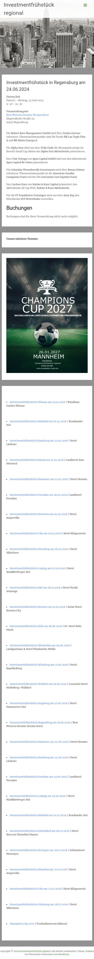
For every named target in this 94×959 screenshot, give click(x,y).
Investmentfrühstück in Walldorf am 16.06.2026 (38, 683)
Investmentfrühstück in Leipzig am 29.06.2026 (38, 795)
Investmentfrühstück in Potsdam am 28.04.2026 (38, 494)
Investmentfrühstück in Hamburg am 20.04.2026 (39, 440)
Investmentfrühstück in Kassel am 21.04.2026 (37, 459)
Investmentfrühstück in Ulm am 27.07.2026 (35, 888)
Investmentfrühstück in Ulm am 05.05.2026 (35, 533)
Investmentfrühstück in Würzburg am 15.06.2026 (39, 664)
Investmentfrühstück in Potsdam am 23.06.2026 (38, 776)
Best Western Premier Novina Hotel (27, 114)
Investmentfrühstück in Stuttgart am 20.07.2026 (38, 850)
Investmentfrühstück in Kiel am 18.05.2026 (35, 587)
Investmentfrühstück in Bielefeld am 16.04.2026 (38, 421)
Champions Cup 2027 (22, 923)
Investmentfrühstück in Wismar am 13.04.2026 (37, 402)
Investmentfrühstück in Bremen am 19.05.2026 (37, 606)
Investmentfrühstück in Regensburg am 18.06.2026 (40, 722)
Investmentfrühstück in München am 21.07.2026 (38, 869)
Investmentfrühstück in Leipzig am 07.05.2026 (37, 568)
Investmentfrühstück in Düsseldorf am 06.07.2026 (39, 830)
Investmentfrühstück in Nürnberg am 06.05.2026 (39, 548)
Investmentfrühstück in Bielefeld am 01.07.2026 (38, 815)
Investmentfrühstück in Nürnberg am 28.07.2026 (39, 904)
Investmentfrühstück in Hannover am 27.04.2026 (39, 479)
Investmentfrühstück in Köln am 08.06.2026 (36, 626)
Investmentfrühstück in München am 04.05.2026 (38, 514)
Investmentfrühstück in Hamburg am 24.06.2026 (39, 757)
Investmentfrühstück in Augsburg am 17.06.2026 (39, 703)
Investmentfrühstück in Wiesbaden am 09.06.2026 (40, 645)
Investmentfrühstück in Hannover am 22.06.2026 (39, 741)
